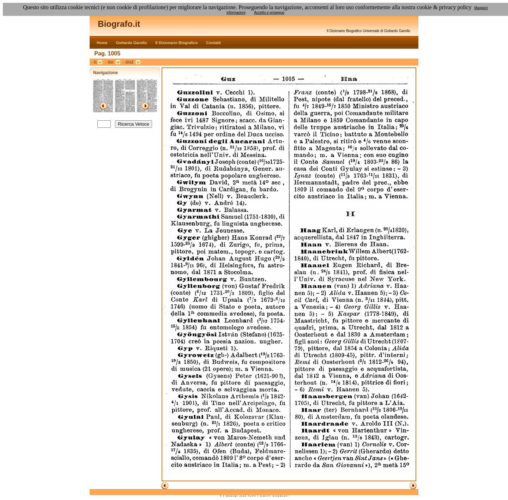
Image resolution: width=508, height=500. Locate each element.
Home (102, 43)
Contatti (213, 43)
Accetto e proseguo (269, 12)
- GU (110, 62)
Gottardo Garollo (131, 43)
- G (94, 62)
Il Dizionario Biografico (177, 43)
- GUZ (129, 62)
